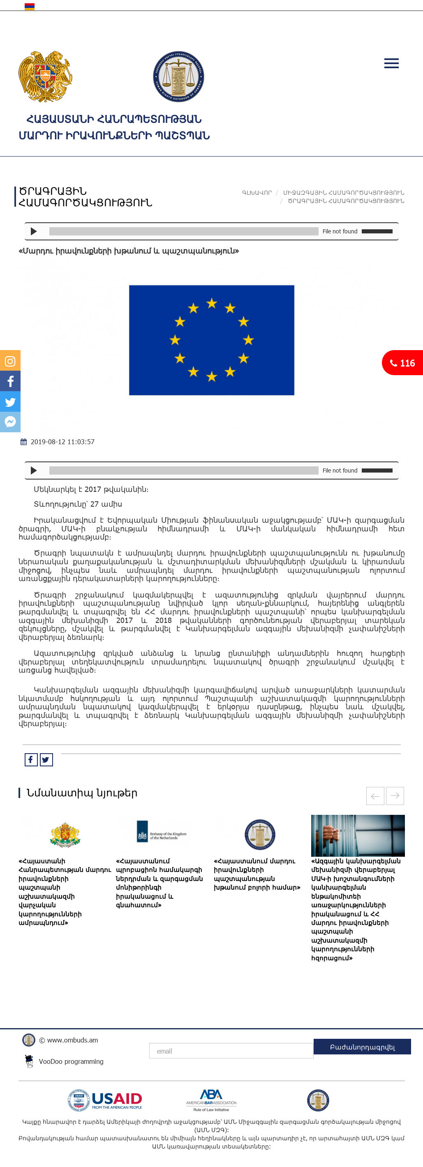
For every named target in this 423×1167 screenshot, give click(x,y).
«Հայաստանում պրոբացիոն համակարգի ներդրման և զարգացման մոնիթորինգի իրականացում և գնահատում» (159, 883)
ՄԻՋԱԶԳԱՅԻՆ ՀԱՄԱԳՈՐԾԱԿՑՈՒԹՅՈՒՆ (344, 192)
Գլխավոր (257, 192)
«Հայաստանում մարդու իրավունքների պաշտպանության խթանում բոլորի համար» (257, 874)
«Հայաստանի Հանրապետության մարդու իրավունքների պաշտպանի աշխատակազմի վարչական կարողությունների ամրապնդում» (64, 892)
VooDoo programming (71, 1061)
